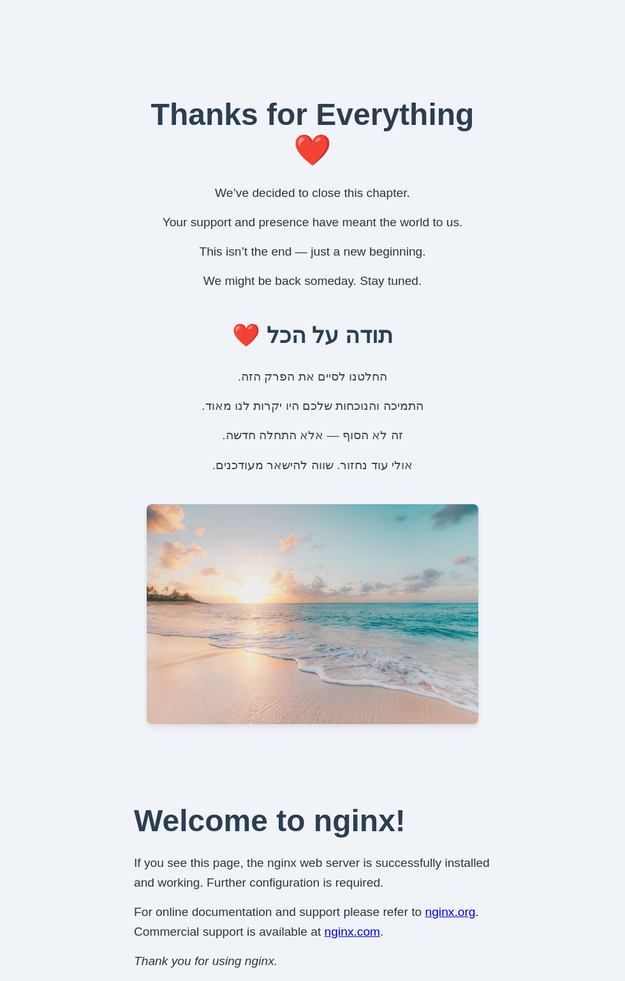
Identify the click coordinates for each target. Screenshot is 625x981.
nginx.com (352, 931)
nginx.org (450, 912)
